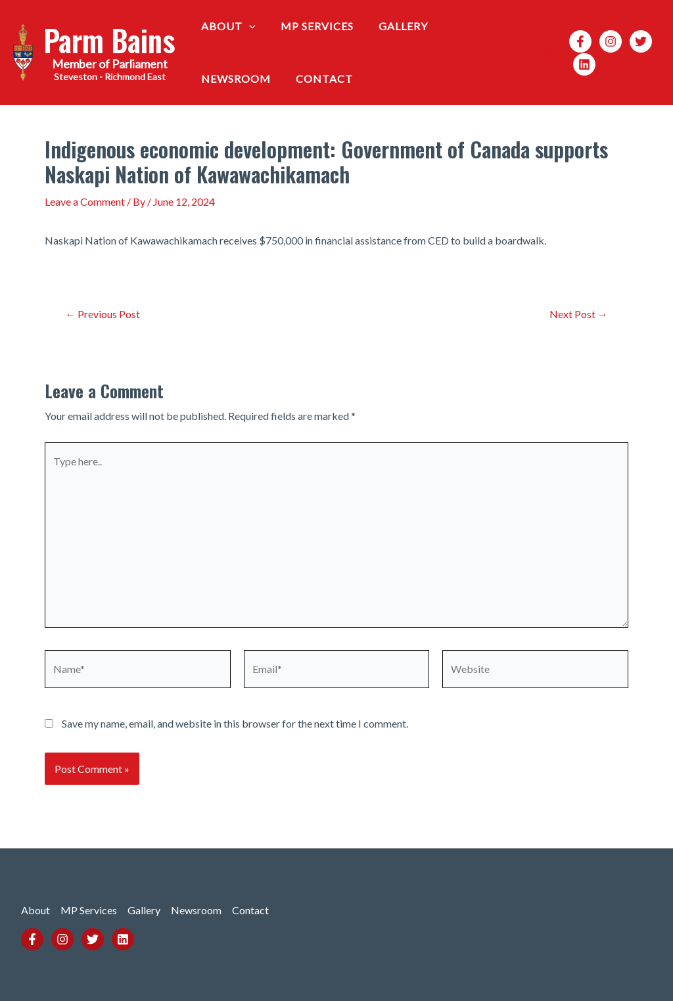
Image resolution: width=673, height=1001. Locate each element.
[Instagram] (607, 41)
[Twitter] (637, 41)
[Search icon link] (547, 53)
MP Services (311, 26)
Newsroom (474, 26)
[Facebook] (577, 41)
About (226, 26)
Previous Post (102, 314)
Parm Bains (109, 40)
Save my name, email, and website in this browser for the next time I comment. (235, 723)
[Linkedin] (581, 64)
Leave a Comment (85, 201)
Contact (227, 78)
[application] (247, 26)
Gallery (393, 26)
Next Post (578, 314)
